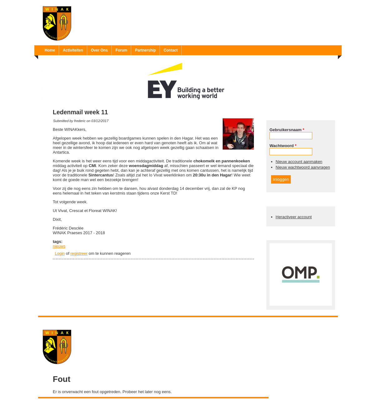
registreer (78, 253)
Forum (121, 50)
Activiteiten (73, 50)
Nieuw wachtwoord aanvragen (303, 167)
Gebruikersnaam (287, 129)
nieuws (59, 246)
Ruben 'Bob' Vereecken (194, 321)
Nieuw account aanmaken (299, 161)
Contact (171, 50)
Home (50, 50)
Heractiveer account (294, 217)
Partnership (145, 50)
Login (60, 253)
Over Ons (99, 50)
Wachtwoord (283, 145)
